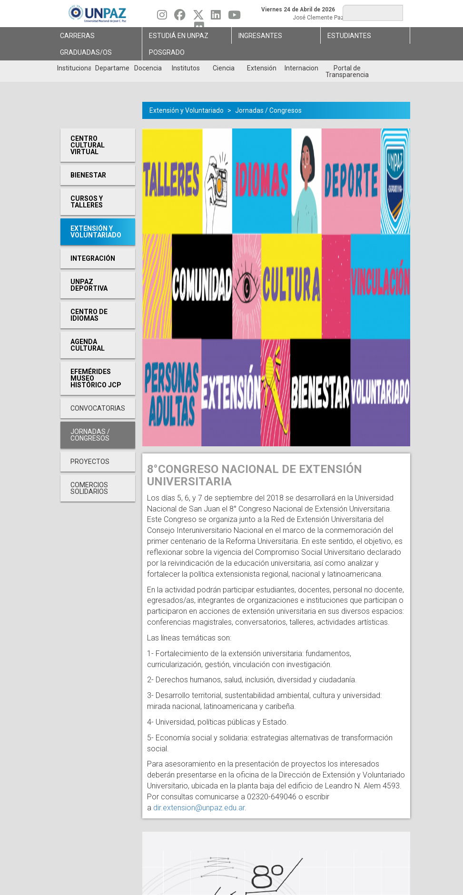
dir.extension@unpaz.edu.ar (199, 807)
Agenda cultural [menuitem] (87, 345)
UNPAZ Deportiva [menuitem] (89, 285)
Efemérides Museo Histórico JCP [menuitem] (95, 378)
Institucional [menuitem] (74, 68)
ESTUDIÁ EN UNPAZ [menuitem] (178, 35)
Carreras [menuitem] (77, 35)
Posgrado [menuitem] (167, 52)
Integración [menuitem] (92, 258)
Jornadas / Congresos (268, 110)
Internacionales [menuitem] (301, 68)
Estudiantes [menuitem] (349, 35)
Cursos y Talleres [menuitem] (86, 202)
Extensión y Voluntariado (186, 110)
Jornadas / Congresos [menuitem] (90, 435)
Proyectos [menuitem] (89, 461)
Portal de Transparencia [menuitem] (347, 71)
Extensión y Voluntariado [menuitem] (95, 232)
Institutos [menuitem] (186, 68)
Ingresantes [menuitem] (260, 35)
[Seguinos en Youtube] (234, 17)
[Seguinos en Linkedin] (216, 17)
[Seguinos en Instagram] (162, 17)
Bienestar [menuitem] (88, 175)
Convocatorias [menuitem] (97, 408)
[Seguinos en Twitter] (198, 17)
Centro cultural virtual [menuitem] (87, 145)
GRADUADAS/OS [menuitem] (86, 52)
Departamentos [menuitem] (112, 68)
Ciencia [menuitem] (224, 68)
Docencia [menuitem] (148, 68)
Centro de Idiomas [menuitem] (89, 315)
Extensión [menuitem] (261, 68)
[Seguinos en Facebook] (180, 17)
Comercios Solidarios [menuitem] (89, 488)
